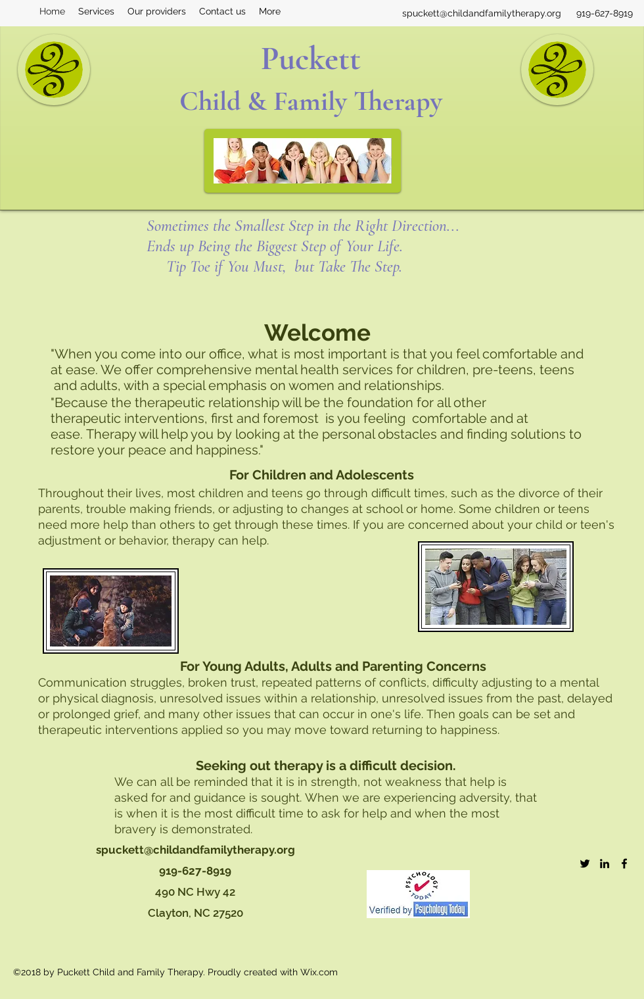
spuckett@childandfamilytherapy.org (481, 13)
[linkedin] (604, 863)
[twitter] (584, 863)
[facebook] (624, 863)
